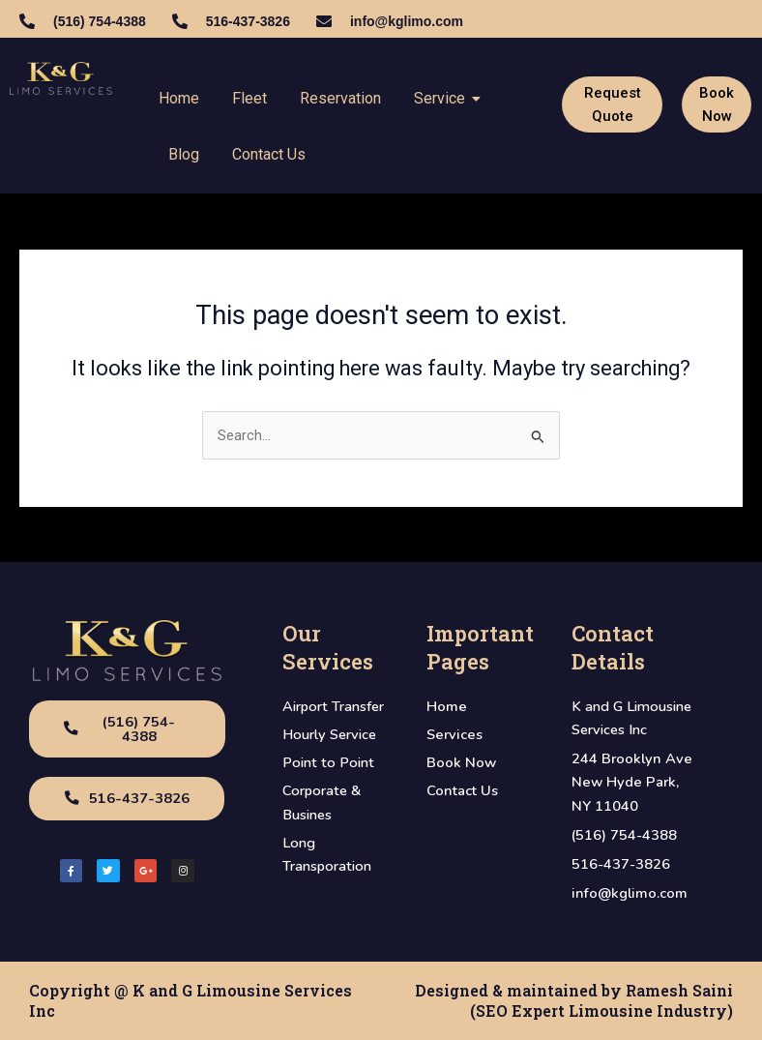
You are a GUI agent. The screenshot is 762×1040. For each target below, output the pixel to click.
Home (179, 98)
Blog (183, 154)
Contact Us (269, 154)
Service (443, 98)
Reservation (340, 98)
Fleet (249, 98)
